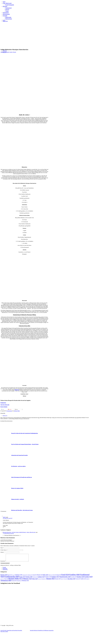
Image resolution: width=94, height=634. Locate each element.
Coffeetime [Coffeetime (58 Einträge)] (29, 576)
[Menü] (5, 21)
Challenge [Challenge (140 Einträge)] (18, 576)
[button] (4, 409)
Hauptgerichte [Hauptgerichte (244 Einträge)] (65, 578)
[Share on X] (5, 415)
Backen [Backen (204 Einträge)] (3, 576)
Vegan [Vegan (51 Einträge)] (87, 580)
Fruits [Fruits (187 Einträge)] (22, 578)
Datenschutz (5, 570)
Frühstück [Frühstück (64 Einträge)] (35, 578)
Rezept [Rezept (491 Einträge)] (50, 580)
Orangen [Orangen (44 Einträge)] (40, 580)
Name (1, 547)
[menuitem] (48, 2)
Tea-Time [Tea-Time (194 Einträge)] (71, 580)
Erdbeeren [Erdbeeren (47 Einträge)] (50, 576)
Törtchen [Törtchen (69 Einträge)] (78, 580)
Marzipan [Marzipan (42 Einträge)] (2, 580)
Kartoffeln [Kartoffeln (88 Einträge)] (74, 578)
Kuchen (10, 52)
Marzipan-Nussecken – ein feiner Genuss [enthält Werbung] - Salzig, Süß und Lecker (19, 532)
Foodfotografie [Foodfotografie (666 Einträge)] (11, 578)
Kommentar (3, 562)
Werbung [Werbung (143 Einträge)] (25, 582)
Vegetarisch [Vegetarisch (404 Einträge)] (5, 582)
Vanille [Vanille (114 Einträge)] (83, 580)
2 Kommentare (9, 410)
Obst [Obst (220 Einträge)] (35, 580)
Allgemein (2, 52)
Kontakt (4, 568)
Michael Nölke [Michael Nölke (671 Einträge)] (15, 580)
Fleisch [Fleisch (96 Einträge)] (58, 576)
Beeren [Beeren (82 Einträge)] (10, 576)
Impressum (5, 569)
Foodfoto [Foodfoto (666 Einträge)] (74, 576)
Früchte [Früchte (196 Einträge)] (29, 578)
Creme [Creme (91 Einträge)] (34, 576)
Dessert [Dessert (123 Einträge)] (40, 576)
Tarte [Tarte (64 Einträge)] (65, 580)
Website (2, 552)
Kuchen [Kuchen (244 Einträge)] (80, 578)
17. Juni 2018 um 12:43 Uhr (8, 533)
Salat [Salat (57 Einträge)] (62, 580)
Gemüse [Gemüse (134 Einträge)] (48, 578)
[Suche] (4, 20)
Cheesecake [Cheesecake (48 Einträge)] (24, 576)
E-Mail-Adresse (3, 550)
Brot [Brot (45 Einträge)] (13, 576)
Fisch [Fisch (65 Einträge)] (54, 576)
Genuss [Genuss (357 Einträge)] (55, 578)
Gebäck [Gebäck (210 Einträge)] (41, 578)
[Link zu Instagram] (5, 51)
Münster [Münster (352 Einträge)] (27, 580)
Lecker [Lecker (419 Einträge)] (88, 578)
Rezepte (14, 52)
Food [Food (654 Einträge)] (65, 576)
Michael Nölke (17, 410)
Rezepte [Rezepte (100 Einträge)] (58, 580)
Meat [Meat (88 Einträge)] (6, 580)
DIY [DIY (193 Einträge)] (45, 576)
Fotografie (7, 52)
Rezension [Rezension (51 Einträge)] (44, 580)
